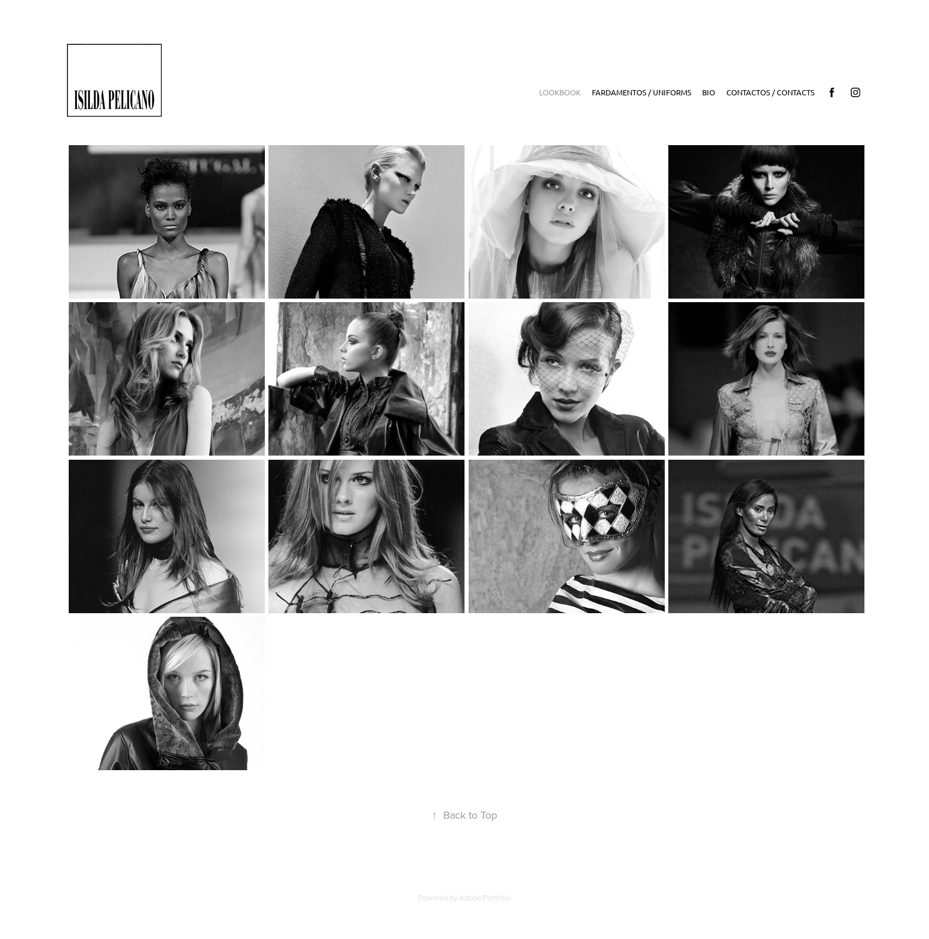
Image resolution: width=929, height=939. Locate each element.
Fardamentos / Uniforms (641, 92)
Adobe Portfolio (485, 897)
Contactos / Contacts (770, 92)
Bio (708, 92)
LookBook (560, 92)
